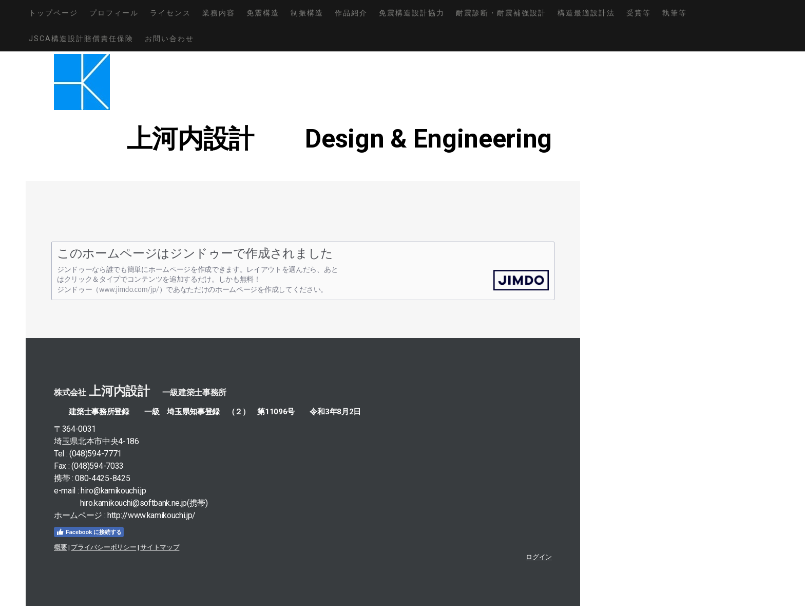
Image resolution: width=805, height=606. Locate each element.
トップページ (53, 13)
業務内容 (218, 13)
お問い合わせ (169, 38)
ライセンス (170, 13)
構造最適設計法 (586, 13)
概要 (60, 547)
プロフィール (114, 13)
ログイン (539, 557)
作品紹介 (351, 13)
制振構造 (307, 13)
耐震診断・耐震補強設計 (501, 13)
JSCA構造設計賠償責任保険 (81, 38)
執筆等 (674, 13)
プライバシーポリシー (103, 547)
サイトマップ (159, 547)
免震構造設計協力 (412, 13)
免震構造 (262, 13)
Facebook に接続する (89, 532)
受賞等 (638, 13)
